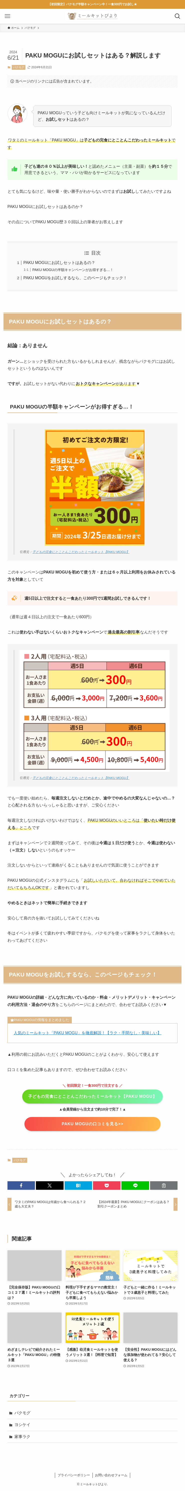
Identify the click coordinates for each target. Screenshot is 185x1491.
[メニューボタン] (7, 16)
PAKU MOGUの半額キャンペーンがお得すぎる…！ (72, 270)
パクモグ (18, 67)
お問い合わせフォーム (111, 1475)
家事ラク (22, 1436)
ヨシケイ (22, 1424)
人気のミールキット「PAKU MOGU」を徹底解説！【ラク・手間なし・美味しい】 (88, 1033)
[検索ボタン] (177, 16)
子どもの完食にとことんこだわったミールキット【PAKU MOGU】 (80, 552)
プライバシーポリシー (74, 1475)
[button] (21, 1185)
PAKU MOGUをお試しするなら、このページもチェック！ (75, 278)
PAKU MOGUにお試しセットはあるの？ (59, 262)
